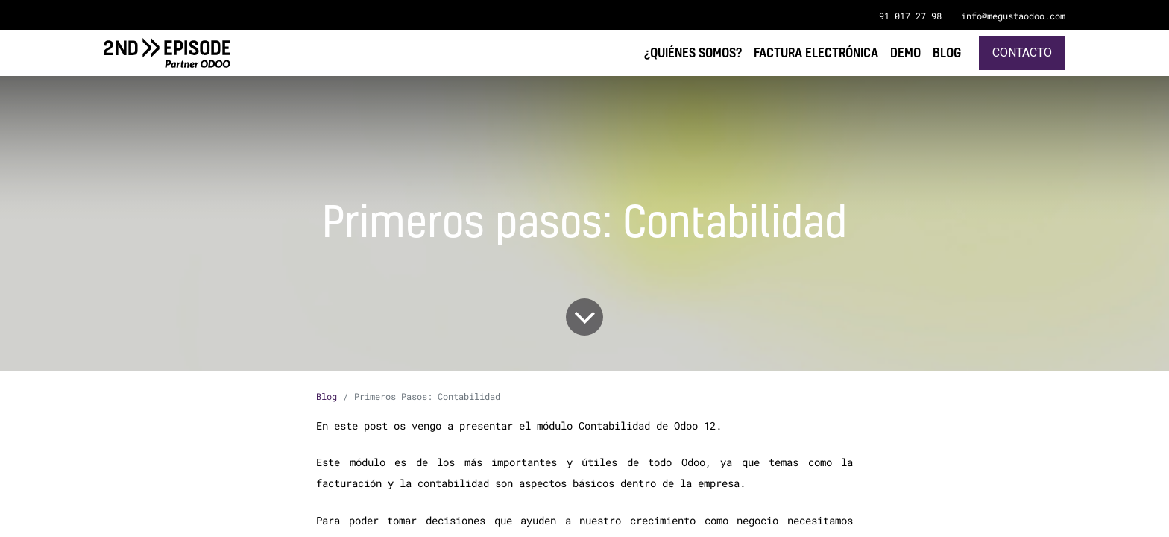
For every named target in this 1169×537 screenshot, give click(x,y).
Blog (326, 396)
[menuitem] (947, 52)
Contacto (1022, 52)
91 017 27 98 (910, 16)
